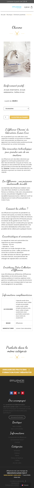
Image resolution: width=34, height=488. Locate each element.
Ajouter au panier (19, 117)
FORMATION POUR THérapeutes (17, 372)
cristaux (4, 278)
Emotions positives (19, 14)
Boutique (9, 14)
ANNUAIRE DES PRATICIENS (14, 369)
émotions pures (17, 276)
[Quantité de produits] (6, 117)
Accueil (3, 14)
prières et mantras (13, 278)
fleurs (25, 276)
